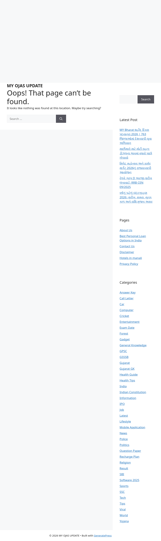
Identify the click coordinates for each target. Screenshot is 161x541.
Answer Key (127, 292)
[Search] (61, 119)
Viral (123, 509)
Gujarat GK (127, 369)
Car (122, 304)
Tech (123, 498)
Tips (122, 503)
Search (145, 99)
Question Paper (130, 451)
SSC (122, 492)
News (123, 433)
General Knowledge (133, 345)
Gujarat (125, 363)
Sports (124, 486)
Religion (125, 462)
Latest (124, 416)
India (123, 386)
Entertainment (129, 322)
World (124, 515)
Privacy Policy (129, 264)
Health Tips (127, 380)
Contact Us (127, 246)
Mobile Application (132, 427)
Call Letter (127, 298)
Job (122, 410)
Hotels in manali (131, 258)
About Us (126, 230)
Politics (124, 445)
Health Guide (129, 374)
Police (124, 439)
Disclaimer (127, 252)
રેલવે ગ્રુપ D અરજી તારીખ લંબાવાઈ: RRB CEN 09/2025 (136, 182)
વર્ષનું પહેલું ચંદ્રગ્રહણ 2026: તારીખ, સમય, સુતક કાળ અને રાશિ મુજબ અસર (136, 197)
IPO (122, 404)
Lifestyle (125, 421)
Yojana (124, 521)
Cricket (124, 316)
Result (124, 468)
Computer (127, 310)
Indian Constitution (133, 392)
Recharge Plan (129, 457)
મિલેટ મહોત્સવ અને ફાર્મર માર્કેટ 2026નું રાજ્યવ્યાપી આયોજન (135, 167)
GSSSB (124, 357)
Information (128, 398)
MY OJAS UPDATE (25, 85)
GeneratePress (103, 535)
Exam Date (127, 328)
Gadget (125, 339)
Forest (124, 333)
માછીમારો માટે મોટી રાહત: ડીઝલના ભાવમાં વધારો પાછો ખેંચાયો (136, 153)
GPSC (123, 351)
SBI (122, 474)
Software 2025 (129, 480)
